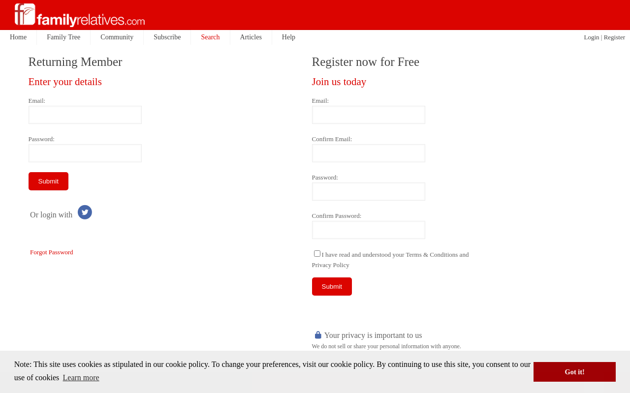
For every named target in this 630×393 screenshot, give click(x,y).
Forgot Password (51, 252)
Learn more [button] (81, 377)
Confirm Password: (337, 215)
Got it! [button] (575, 372)
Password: (42, 139)
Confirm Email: (332, 139)
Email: (37, 100)
